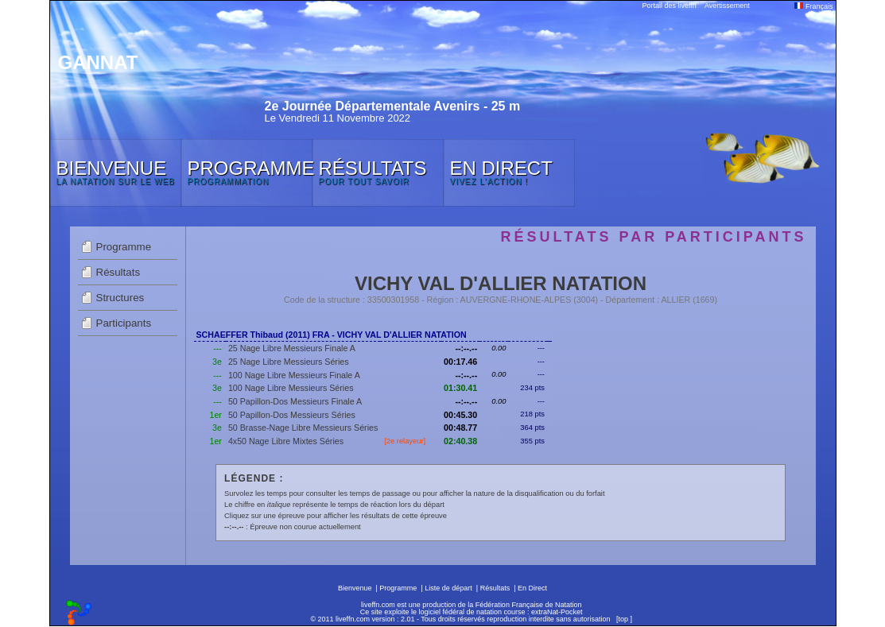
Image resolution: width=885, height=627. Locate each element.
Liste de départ (448, 588)
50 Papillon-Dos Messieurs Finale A (295, 401)
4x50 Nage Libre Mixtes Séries (286, 441)
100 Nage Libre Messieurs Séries (291, 388)
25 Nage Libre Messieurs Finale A (291, 348)
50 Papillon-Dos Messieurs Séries (291, 415)
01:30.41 (460, 388)
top (623, 619)
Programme (124, 247)
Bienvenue (355, 588)
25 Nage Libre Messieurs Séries (288, 361)
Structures (120, 298)
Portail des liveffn (669, 6)
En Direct (532, 588)
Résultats (118, 272)
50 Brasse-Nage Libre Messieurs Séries (303, 427)
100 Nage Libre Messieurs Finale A (294, 375)
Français (813, 6)
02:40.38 (460, 441)
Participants (124, 323)
